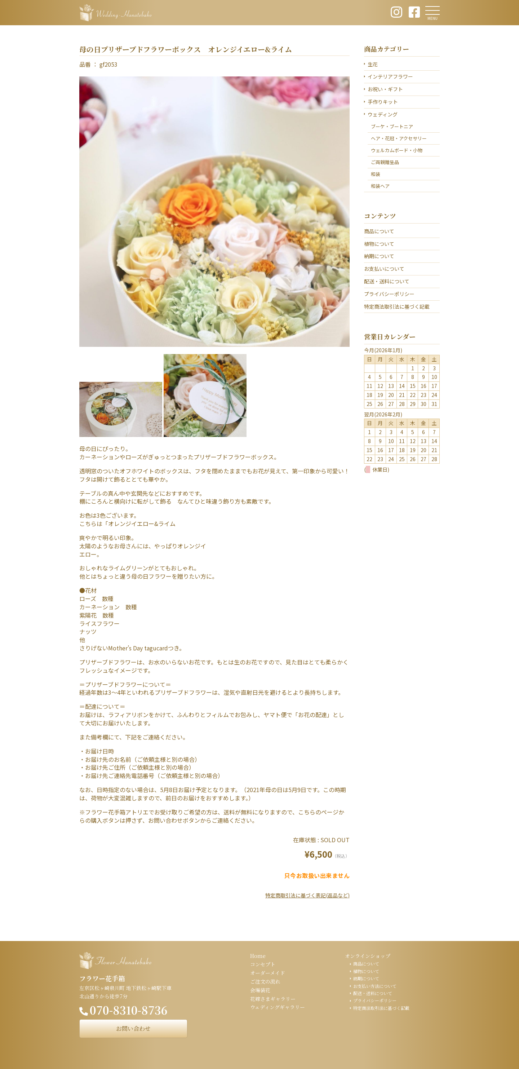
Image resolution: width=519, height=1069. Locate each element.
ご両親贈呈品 (385, 162)
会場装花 (260, 990)
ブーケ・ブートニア (392, 126)
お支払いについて (384, 268)
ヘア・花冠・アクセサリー (399, 138)
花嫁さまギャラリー (273, 998)
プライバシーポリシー (389, 293)
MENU (432, 18)
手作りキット (383, 101)
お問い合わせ (133, 1028)
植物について (379, 243)
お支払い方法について (374, 986)
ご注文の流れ (265, 981)
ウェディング (383, 114)
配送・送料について (386, 281)
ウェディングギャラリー (277, 1007)
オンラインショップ (367, 955)
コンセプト (262, 964)
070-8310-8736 (129, 1010)
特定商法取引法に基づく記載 (397, 306)
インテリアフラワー (390, 76)
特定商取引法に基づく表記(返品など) (307, 895)
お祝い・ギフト (385, 89)
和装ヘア (380, 185)
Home (258, 955)
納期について (379, 256)
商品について (379, 231)
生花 (373, 64)
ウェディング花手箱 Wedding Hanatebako (115, 12)
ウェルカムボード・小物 (396, 150)
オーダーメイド (267, 972)
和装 (375, 174)
